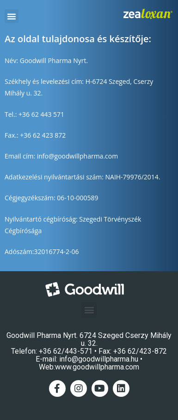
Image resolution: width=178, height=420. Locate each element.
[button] (11, 16)
